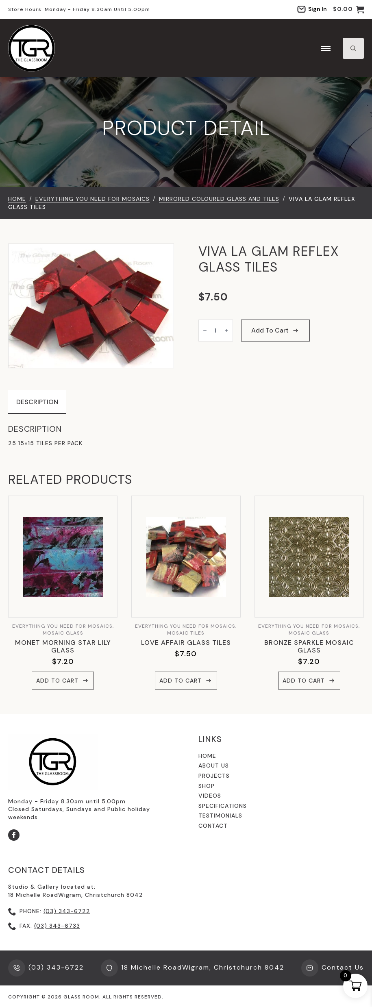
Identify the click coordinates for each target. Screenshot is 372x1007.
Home (17, 198)
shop (206, 786)
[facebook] (14, 835)
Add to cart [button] (57, 680)
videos (209, 795)
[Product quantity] (215, 330)
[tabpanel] (186, 436)
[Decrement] (204, 330)
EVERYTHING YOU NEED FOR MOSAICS (92, 198)
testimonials (220, 815)
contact (213, 825)
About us (213, 765)
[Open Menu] (326, 48)
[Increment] (226, 330)
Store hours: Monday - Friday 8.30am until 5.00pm (79, 9)
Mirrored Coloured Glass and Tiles (219, 198)
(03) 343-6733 (57, 925)
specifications (222, 805)
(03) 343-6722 (67, 911)
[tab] (37, 402)
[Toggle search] (353, 48)
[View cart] (348, 9)
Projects (214, 775)
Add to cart (270, 330)
